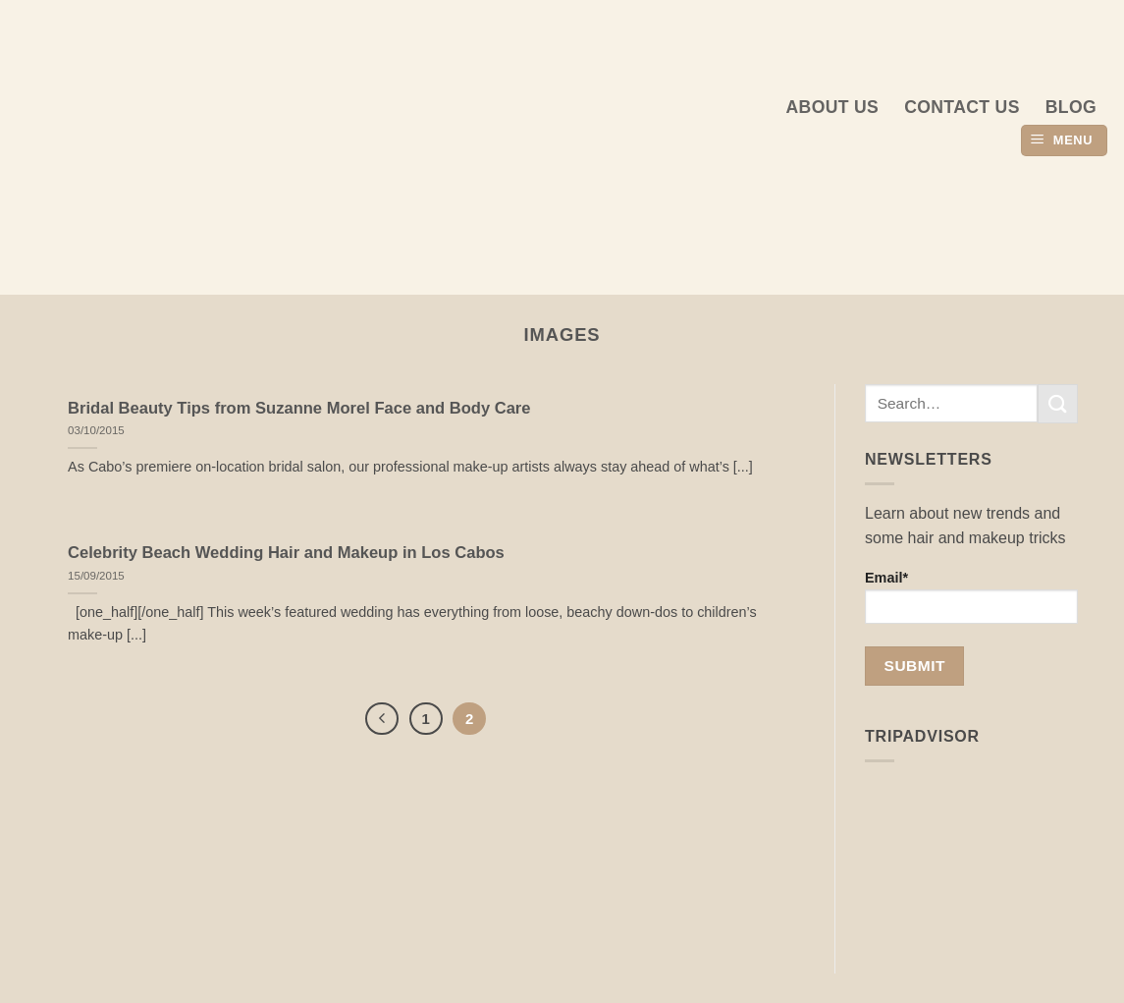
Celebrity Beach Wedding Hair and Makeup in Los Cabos (286, 552)
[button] (1064, 141)
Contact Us (962, 107)
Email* (971, 597)
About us (833, 107)
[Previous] (382, 719)
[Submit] (1057, 403)
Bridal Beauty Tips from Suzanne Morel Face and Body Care (299, 408)
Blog (1071, 107)
